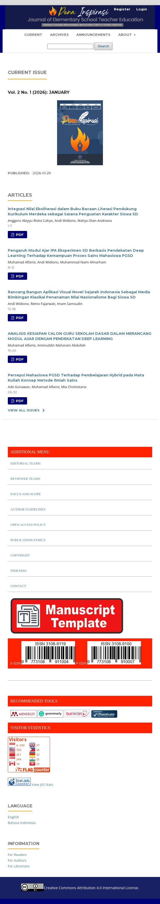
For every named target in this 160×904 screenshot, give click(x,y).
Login (141, 9)
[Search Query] (70, 46)
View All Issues (24, 410)
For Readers (17, 854)
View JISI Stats (42, 784)
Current (33, 34)
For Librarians (19, 866)
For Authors (17, 860)
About (125, 34)
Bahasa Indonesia (22, 822)
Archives (59, 34)
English (13, 817)
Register (122, 9)
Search (103, 46)
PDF (19, 234)
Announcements (93, 34)
